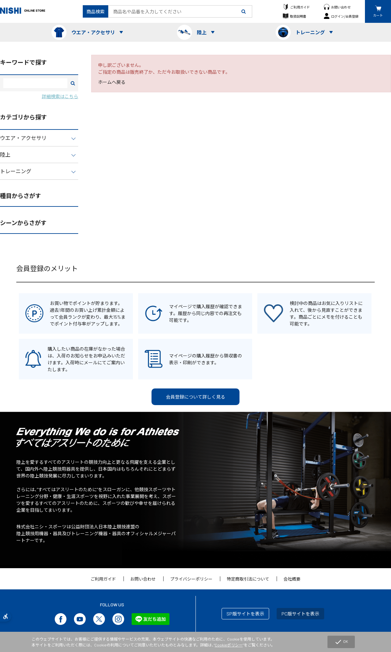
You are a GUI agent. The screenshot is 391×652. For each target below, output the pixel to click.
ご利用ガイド (300, 7)
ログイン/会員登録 (344, 16)
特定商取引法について (248, 579)
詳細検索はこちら (60, 96)
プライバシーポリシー (191, 579)
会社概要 (291, 579)
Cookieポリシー (229, 645)
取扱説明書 (298, 16)
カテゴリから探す (23, 117)
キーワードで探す (23, 62)
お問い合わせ (341, 7)
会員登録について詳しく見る (195, 397)
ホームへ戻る (111, 82)
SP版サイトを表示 (245, 613)
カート (378, 15)
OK (341, 642)
